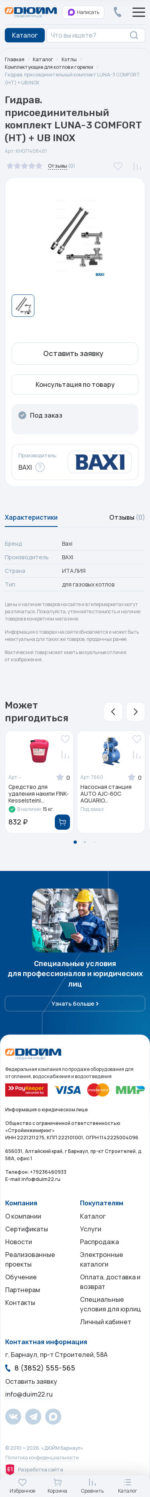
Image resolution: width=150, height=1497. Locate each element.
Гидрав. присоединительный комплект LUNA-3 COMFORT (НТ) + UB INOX (72, 78)
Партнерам (22, 1289)
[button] (113, 711)
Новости (18, 1241)
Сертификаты (26, 1229)
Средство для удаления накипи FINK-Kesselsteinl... (38, 794)
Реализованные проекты (30, 1259)
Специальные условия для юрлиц (110, 1304)
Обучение (21, 1277)
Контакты (20, 1302)
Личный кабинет (105, 1321)
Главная (14, 59)
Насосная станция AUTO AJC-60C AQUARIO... (106, 794)
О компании (23, 1216)
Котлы (69, 59)
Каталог (43, 59)
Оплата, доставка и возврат (110, 1282)
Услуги (90, 1229)
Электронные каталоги (101, 1259)
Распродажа (99, 1241)
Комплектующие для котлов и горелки (49, 67)
